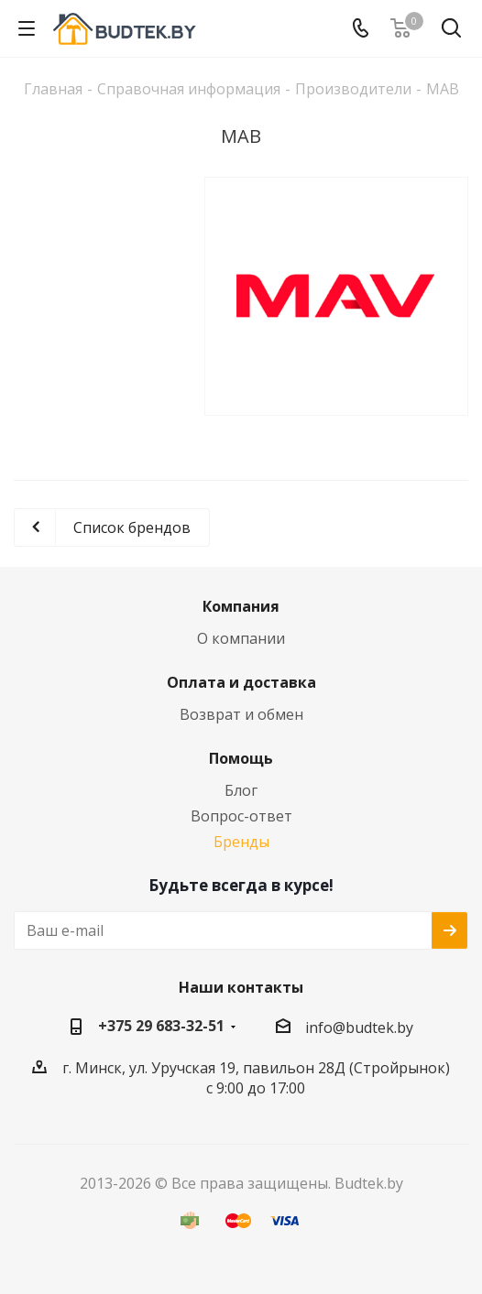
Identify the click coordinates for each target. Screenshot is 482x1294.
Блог (241, 790)
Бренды (241, 842)
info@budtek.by (359, 1027)
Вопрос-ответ (241, 816)
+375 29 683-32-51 (161, 1026)
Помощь (241, 758)
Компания (241, 606)
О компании (241, 638)
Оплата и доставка (241, 682)
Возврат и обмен (241, 714)
